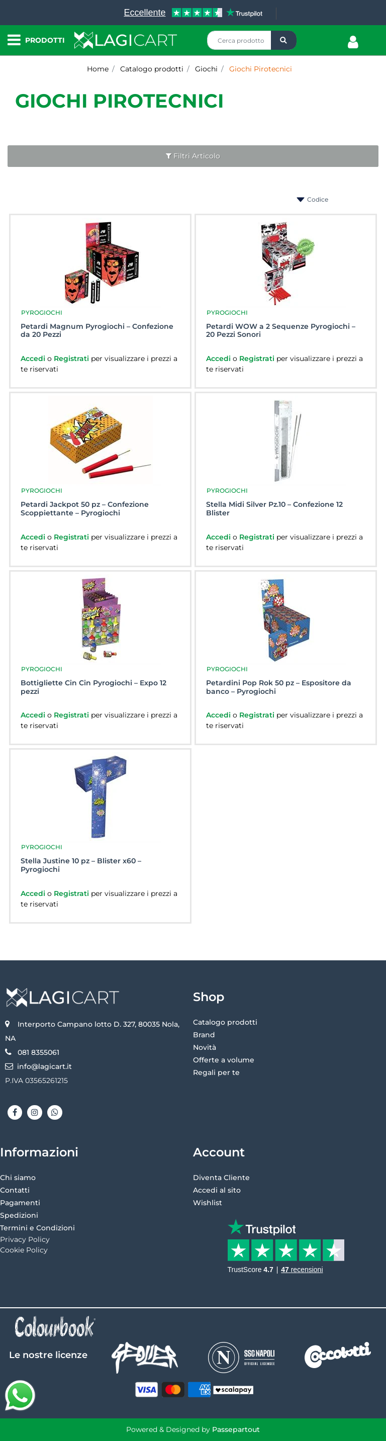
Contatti (15, 1190)
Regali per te (216, 1072)
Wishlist (207, 1202)
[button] (284, 40)
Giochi (206, 68)
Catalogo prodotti (151, 68)
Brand (204, 1034)
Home (98, 68)
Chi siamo (18, 1177)
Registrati (72, 358)
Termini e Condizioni (37, 1227)
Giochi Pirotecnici (260, 68)
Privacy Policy (25, 1239)
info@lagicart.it (44, 1066)
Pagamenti (20, 1202)
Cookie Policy (24, 1249)
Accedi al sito (217, 1190)
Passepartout (236, 1429)
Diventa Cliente (221, 1177)
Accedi (34, 358)
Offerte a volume (223, 1059)
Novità (204, 1047)
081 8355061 (38, 1052)
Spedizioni (19, 1215)
